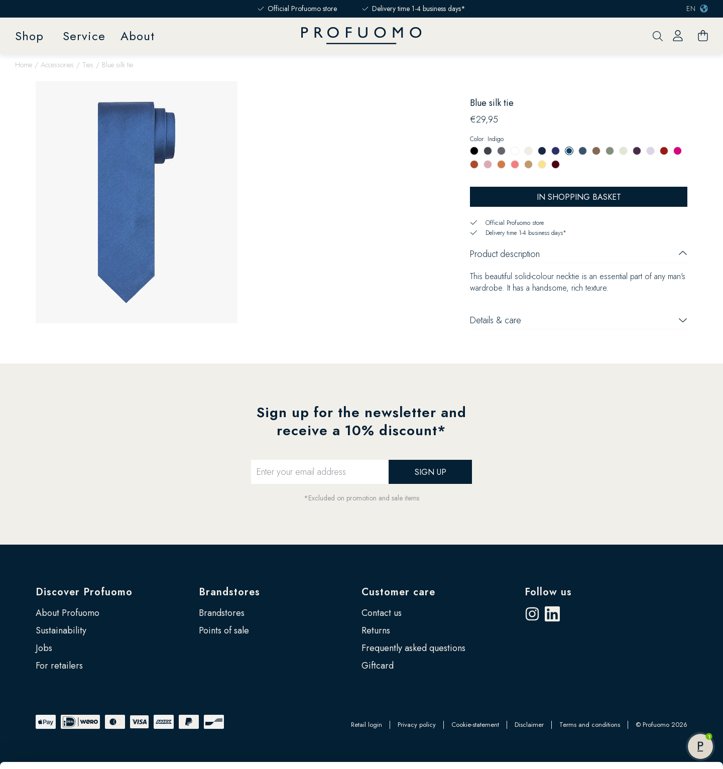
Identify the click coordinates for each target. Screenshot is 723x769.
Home (23, 65)
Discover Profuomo (84, 592)
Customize (639, 687)
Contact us (382, 612)
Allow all (639, 654)
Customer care (398, 592)
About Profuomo (67, 612)
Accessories (57, 65)
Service (84, 36)
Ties (87, 65)
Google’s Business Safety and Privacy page (101, 724)
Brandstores (229, 592)
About (137, 36)
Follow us (548, 592)
